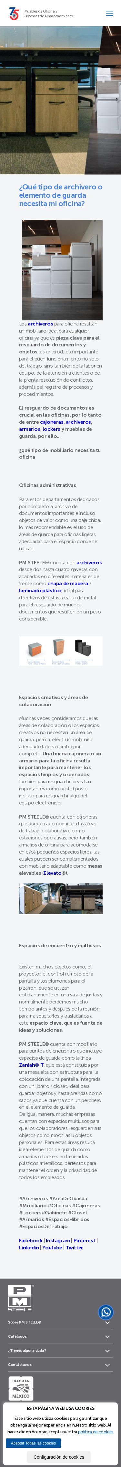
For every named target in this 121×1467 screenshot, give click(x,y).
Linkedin (29, 1248)
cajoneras (51, 422)
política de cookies (96, 1431)
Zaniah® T (31, 1065)
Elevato (52, 873)
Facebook (31, 1240)
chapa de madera (67, 583)
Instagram (57, 1240)
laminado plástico (40, 590)
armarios (29, 429)
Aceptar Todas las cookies (33, 1443)
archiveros (78, 422)
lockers (51, 429)
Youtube (52, 1248)
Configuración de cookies (59, 1457)
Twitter (74, 1248)
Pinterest (85, 1240)
